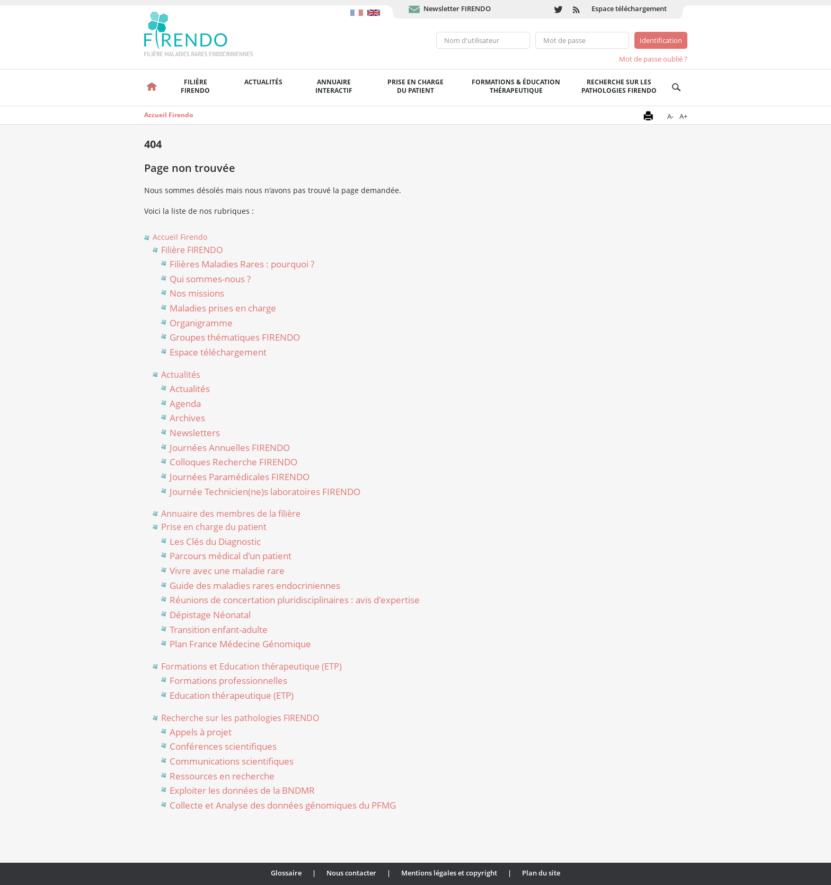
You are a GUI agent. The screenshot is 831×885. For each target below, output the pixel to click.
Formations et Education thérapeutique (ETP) (251, 666)
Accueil (152, 88)
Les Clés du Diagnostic (215, 541)
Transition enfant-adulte (219, 629)
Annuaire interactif (333, 86)
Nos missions (197, 293)
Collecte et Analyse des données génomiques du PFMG (283, 805)
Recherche (676, 88)
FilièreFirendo (195, 86)
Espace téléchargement (629, 8)
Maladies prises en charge (223, 308)
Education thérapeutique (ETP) (232, 695)
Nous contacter (351, 873)
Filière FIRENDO (192, 250)
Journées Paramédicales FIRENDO (240, 477)
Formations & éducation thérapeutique (516, 86)
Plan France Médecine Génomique (240, 644)
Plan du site (541, 873)
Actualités (263, 81)
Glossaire (286, 873)
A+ (683, 116)
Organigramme (201, 323)
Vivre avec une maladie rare (227, 571)
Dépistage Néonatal (210, 615)
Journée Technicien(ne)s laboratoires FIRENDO (265, 491)
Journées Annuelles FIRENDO (230, 447)
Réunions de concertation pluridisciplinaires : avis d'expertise (295, 600)
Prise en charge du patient (214, 527)
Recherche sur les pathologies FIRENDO (619, 86)
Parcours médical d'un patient (230, 556)
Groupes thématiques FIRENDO (235, 337)
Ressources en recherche (222, 776)
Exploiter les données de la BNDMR (242, 790)
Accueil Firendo (168, 114)
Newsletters (195, 433)
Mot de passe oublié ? (653, 59)
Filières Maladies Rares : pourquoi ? (242, 264)
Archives (187, 418)
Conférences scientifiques (223, 746)
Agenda (185, 403)
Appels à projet (201, 732)
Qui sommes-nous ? (210, 279)
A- (670, 116)
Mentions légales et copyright (449, 873)
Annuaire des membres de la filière (230, 513)
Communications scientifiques (232, 761)
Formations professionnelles (228, 680)
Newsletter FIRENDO (457, 8)
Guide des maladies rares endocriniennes (255, 585)
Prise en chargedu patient (415, 86)
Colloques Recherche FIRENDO (233, 462)
